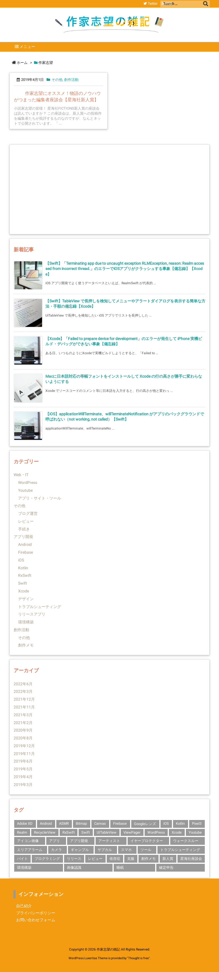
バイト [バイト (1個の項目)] (22, 859)
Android (25, 544)
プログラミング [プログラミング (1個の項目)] (47, 859)
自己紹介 (24, 906)
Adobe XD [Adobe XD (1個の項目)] (25, 823)
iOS (21, 560)
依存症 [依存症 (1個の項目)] (115, 859)
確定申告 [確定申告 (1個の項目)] (166, 867)
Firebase (25, 552)
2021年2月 (23, 722)
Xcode (23, 591)
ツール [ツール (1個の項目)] (145, 850)
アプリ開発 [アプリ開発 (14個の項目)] (79, 841)
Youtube (25, 490)
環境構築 (26, 622)
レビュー (26, 521)
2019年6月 (23, 761)
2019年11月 (24, 753)
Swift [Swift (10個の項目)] (85, 832)
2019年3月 (23, 784)
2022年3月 (23, 691)
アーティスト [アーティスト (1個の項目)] (109, 841)
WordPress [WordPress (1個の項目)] (156, 832)
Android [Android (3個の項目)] (46, 823)
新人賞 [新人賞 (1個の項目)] (167, 859)
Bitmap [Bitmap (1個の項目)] (81, 823)
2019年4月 (23, 777)
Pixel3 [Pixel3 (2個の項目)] (196, 823)
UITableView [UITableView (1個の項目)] (106, 832)
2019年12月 (24, 746)
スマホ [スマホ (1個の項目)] (126, 850)
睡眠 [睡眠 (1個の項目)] (120, 867)
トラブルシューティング (39, 606)
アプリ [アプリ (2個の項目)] (54, 841)
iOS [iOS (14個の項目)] (166, 823)
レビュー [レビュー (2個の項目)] (95, 859)
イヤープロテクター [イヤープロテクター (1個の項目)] (146, 841)
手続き (24, 529)
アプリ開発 (23, 536)
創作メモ (26, 645)
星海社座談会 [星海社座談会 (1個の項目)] (191, 859)
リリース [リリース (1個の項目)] (74, 859)
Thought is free (138, 958)
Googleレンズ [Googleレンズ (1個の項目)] (145, 824)
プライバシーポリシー (35, 913)
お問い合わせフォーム (35, 920)
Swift (22, 583)
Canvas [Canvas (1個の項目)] (100, 823)
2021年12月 (24, 699)
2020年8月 (23, 738)
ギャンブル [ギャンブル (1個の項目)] (80, 850)
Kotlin (23, 568)
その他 (57, 80)
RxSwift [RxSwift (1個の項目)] (68, 832)
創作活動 (71, 80)
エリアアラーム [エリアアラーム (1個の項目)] (29, 850)
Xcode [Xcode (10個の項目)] (177, 832)
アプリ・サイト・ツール (39, 498)
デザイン (26, 599)
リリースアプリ (31, 614)
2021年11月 (24, 707)
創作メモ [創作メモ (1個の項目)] (148, 859)
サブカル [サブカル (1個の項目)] (105, 850)
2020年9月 (23, 730)
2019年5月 (23, 769)
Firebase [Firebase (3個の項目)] (120, 823)
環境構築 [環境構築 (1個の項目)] (24, 867)
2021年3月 (23, 715)
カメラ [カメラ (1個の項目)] (56, 850)
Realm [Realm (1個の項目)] (22, 832)
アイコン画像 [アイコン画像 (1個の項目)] (28, 841)
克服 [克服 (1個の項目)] (130, 859)
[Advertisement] (109, 189)
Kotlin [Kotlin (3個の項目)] (180, 823)
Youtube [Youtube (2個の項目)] (195, 832)
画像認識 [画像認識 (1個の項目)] (74, 867)
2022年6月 (23, 684)
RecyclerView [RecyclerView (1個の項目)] (44, 832)
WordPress (27, 482)
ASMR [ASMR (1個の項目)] (64, 823)
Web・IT (21, 474)
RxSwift (24, 575)
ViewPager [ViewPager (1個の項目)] (131, 832)
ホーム (22, 63)
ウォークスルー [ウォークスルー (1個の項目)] (185, 841)
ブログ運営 (28, 513)
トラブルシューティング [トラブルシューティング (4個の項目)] (180, 850)
